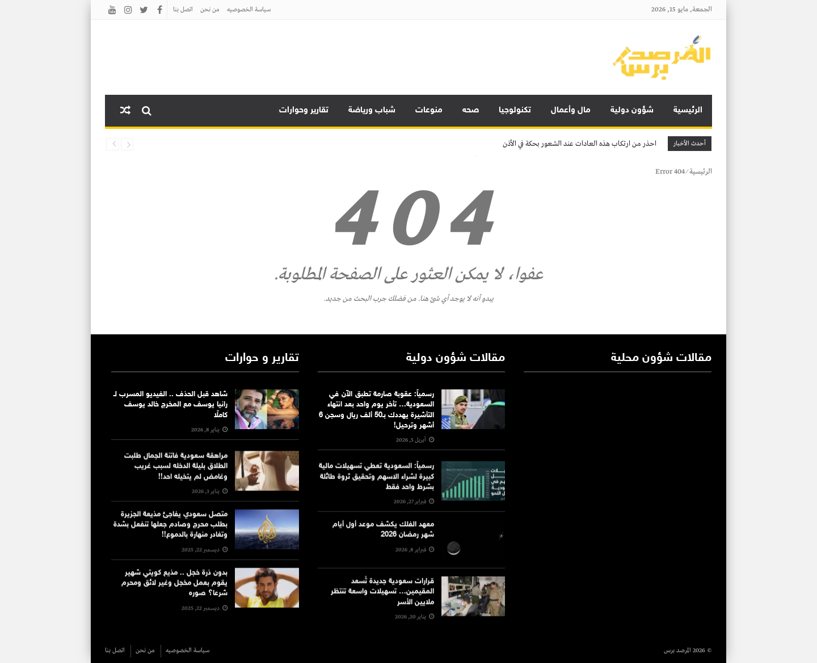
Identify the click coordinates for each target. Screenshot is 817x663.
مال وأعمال (571, 110)
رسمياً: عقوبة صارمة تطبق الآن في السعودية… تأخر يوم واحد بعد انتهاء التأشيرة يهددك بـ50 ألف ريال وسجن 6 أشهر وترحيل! (376, 410)
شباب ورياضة (371, 110)
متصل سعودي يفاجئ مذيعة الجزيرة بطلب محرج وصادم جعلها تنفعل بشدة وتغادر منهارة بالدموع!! (170, 544)
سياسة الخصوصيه (249, 10)
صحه (470, 110)
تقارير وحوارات (304, 110)
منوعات (429, 110)
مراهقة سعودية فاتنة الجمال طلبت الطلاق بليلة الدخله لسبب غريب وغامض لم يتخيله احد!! (176, 486)
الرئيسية (687, 110)
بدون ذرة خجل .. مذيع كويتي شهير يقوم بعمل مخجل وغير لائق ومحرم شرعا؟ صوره (174, 602)
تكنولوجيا (515, 110)
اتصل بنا (183, 10)
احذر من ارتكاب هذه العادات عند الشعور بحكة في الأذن (579, 144)
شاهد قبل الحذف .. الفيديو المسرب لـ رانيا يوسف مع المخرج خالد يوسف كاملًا (170, 404)
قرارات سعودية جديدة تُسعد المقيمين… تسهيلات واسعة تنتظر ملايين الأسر (382, 611)
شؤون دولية (632, 110)
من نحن (210, 10)
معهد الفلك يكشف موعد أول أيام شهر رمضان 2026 (383, 549)
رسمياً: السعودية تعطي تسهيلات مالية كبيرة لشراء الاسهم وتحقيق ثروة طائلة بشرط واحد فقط (376, 496)
